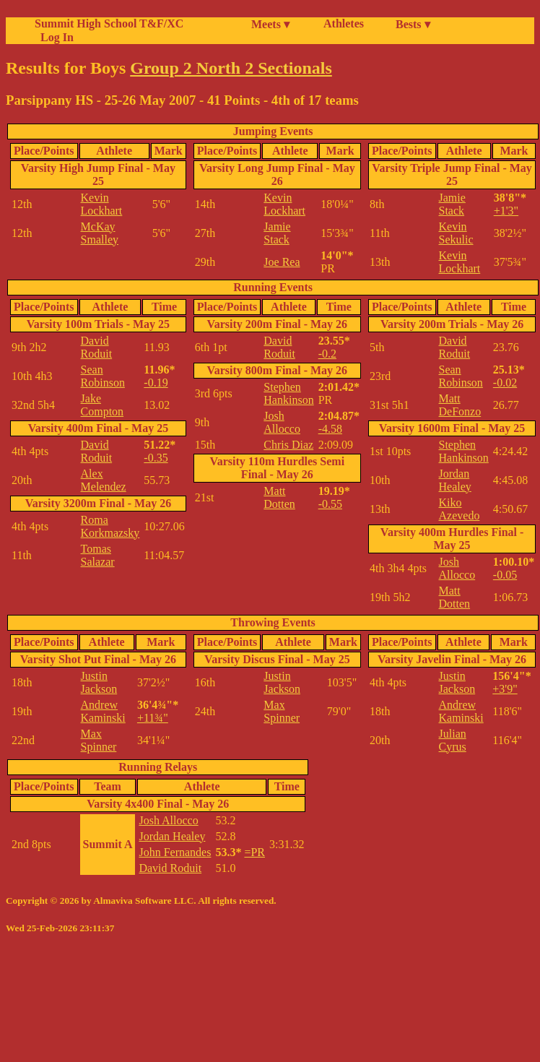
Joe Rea (282, 262)
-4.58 (330, 429)
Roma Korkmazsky (110, 526)
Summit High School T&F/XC (109, 23)
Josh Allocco (282, 422)
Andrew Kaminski (103, 711)
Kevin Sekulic (456, 233)
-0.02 (505, 382)
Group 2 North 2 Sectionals (231, 68)
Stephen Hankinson (288, 393)
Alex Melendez (103, 480)
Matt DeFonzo (460, 405)
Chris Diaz (288, 445)
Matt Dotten (279, 497)
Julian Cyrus (452, 740)
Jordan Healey (455, 480)
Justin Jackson (99, 682)
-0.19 (155, 382)
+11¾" (152, 718)
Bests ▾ (413, 24)
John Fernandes (175, 852)
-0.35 (155, 458)
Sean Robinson (103, 376)
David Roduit (97, 347)
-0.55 (330, 504)
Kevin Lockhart (102, 204)
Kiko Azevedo (459, 509)
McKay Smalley (99, 233)
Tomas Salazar (98, 555)
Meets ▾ (270, 24)
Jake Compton (102, 405)
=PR (254, 852)
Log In (54, 37)
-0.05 (505, 575)
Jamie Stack (277, 233)
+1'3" (506, 210)
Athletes (343, 23)
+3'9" (504, 689)
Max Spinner (99, 740)
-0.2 (327, 353)
